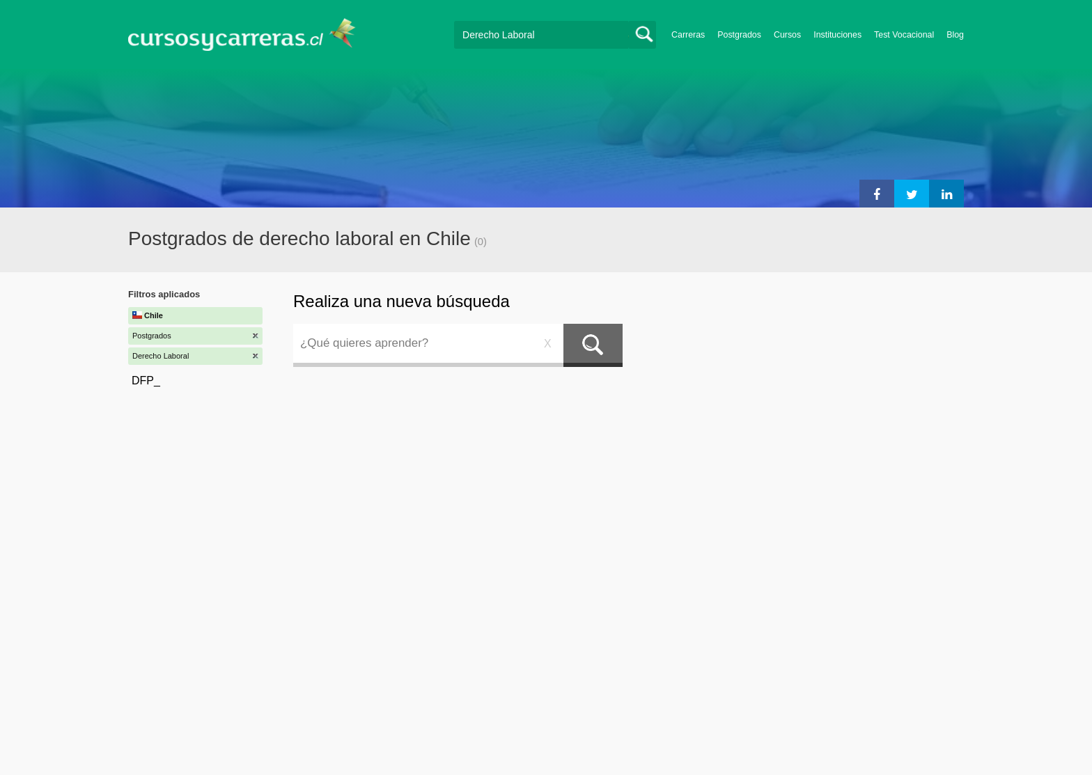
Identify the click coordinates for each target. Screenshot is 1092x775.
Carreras (688, 35)
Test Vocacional (904, 35)
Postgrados (739, 35)
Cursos (787, 35)
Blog (955, 35)
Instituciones (837, 35)
